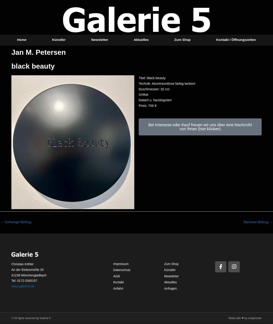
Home (22, 40)
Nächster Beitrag (258, 222)
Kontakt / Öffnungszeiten (236, 40)
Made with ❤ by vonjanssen (245, 318)
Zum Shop (182, 40)
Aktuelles (141, 40)
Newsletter (99, 40)
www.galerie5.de (22, 286)
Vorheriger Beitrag (16, 222)
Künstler (59, 40)
